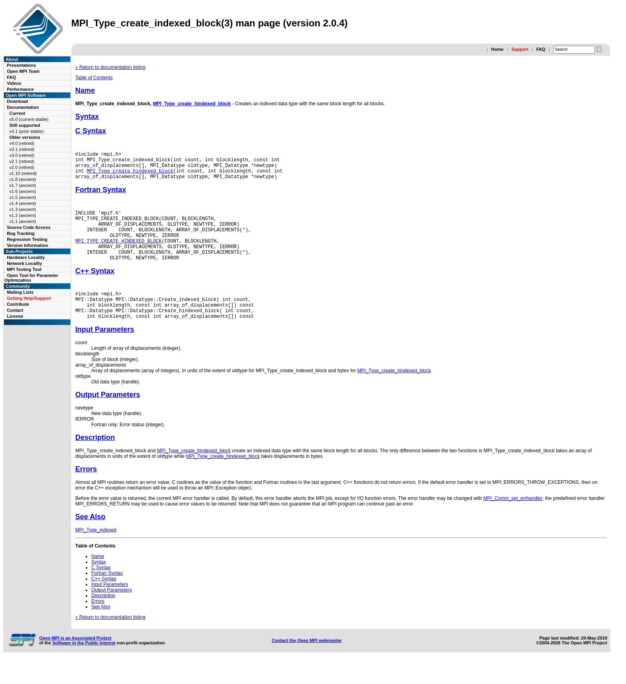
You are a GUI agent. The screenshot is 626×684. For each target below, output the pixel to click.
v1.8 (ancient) (22, 179)
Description (95, 460)
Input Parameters (104, 352)
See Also (90, 540)
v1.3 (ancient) (22, 209)
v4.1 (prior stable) (26, 131)
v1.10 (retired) (22, 173)
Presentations (21, 65)
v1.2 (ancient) (22, 215)
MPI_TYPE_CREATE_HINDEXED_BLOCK (118, 254)
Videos (14, 83)
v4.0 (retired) (21, 143)
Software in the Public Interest (84, 665)
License (15, 316)
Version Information (27, 245)
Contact (15, 310)
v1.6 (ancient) (22, 191)
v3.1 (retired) (21, 149)
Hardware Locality (26, 257)
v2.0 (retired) (21, 167)
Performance (20, 89)
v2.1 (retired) (21, 161)
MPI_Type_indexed (95, 553)
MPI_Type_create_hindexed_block (192, 103)
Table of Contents (93, 77)
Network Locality (24, 263)
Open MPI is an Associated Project (75, 660)
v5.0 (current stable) (28, 119)
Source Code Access (28, 227)
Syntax (87, 116)
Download (17, 101)
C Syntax (90, 131)
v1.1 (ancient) (22, 221)
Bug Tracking (21, 233)
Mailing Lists (20, 292)
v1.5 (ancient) (22, 197)
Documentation (23, 107)
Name (85, 90)
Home (497, 49)
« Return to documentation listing (110, 67)
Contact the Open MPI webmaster (307, 663)
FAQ (541, 49)
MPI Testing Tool (24, 269)
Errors (86, 492)
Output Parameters (107, 417)
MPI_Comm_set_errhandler (513, 521)
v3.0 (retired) (21, 155)
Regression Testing (27, 239)
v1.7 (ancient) (22, 185)
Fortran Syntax (100, 196)
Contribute (18, 304)
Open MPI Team (23, 71)
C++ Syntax (94, 288)
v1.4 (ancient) (22, 203)
